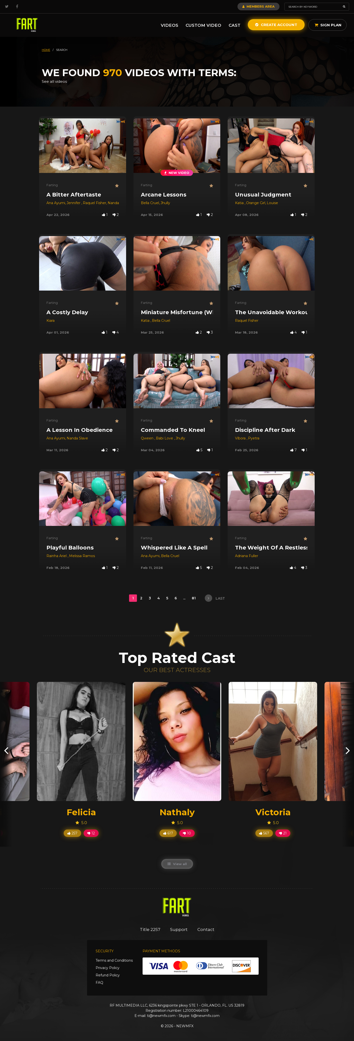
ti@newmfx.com (161, 1015)
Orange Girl (255, 203)
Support (179, 929)
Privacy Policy (107, 968)
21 (283, 833)
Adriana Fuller (246, 556)
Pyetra (253, 438)
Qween (147, 438)
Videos (169, 25)
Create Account (276, 24)
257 (72, 833)
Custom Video (203, 25)
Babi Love (165, 438)
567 (264, 833)
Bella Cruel (150, 203)
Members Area (258, 6)
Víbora (241, 438)
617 (168, 833)
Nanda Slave (118, 203)
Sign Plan (328, 25)
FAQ (99, 982)
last (215, 598)
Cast (234, 25)
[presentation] (6, 750)
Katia (240, 203)
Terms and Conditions (114, 960)
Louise (272, 203)
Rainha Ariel (57, 556)
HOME (46, 50)
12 (91, 833)
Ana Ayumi (55, 203)
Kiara (50, 320)
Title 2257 (150, 929)
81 (194, 598)
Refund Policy (108, 975)
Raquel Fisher (94, 203)
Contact (205, 929)
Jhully (165, 203)
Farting (52, 185)
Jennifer (74, 203)
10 (187, 833)
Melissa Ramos (82, 556)
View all (177, 864)
